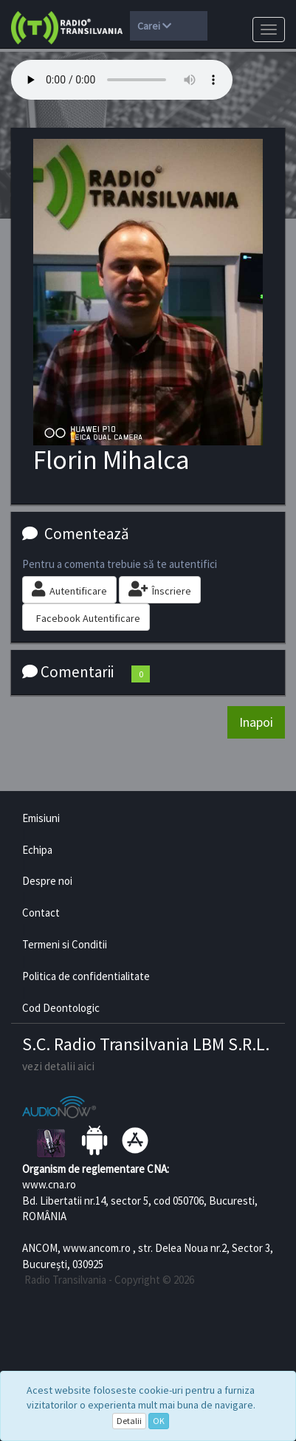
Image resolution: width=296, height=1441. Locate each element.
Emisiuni (41, 818)
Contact (41, 913)
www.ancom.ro (97, 1248)
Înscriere (159, 589)
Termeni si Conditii (64, 944)
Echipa (37, 850)
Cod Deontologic (61, 1008)
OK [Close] (159, 1420)
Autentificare (69, 589)
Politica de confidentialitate (86, 976)
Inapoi (256, 721)
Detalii (129, 1420)
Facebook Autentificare (88, 618)
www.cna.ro (49, 1184)
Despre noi (47, 881)
